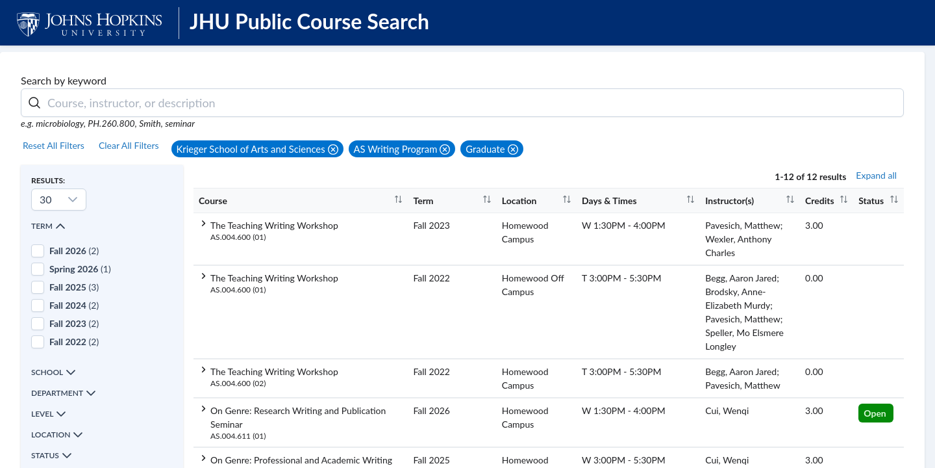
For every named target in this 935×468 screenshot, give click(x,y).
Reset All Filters (53, 145)
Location (57, 435)
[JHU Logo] (89, 22)
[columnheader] (300, 200)
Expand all (876, 175)
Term (48, 226)
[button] (257, 149)
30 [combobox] (46, 199)
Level (48, 414)
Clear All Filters (129, 145)
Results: (48, 180)
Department (63, 393)
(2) (74, 250)
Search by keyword (63, 80)
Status (51, 455)
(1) (80, 268)
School (53, 372)
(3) (74, 286)
